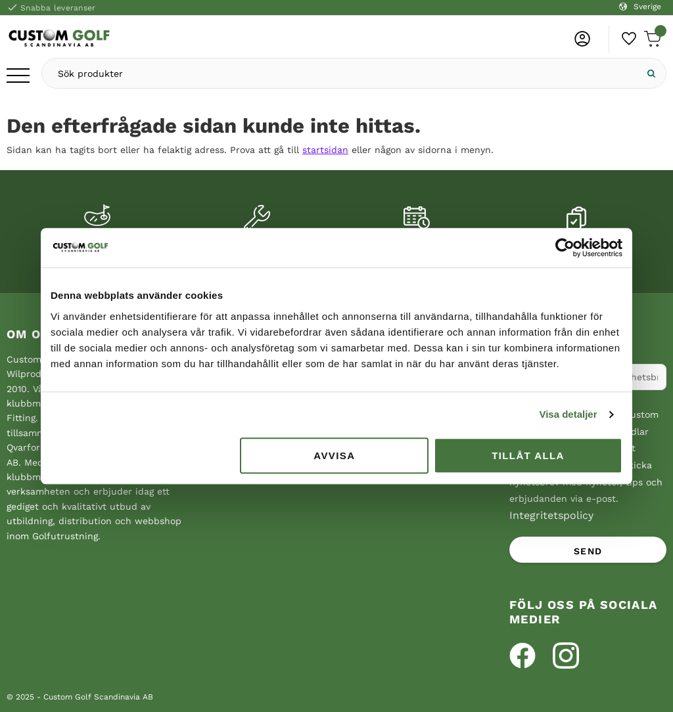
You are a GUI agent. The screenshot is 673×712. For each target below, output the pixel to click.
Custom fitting (97, 244)
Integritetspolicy (551, 515)
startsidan (325, 150)
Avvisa (334, 455)
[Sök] (651, 73)
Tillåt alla (528, 455)
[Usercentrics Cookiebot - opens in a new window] (564, 247)
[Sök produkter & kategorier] (339, 73)
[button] (18, 76)
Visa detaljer (568, 414)
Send (588, 551)
